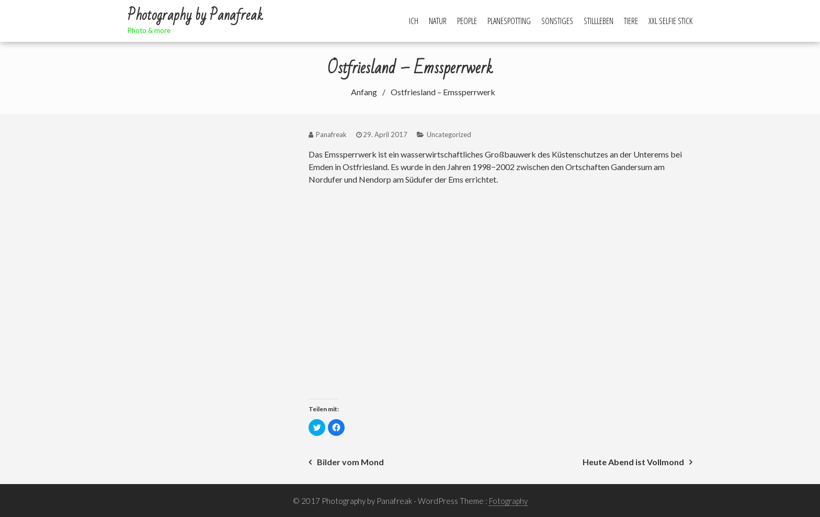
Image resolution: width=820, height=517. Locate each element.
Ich (413, 21)
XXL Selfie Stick (670, 21)
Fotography (508, 500)
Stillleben (598, 21)
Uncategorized (449, 134)
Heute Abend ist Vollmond (633, 462)
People (467, 21)
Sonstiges (557, 21)
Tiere (631, 21)
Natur (438, 21)
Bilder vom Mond (350, 462)
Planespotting (509, 21)
